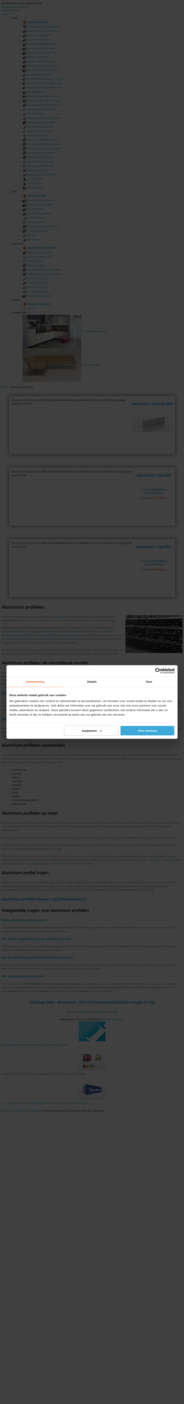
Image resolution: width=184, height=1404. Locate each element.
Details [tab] (92, 681)
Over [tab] (149, 681)
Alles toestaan (147, 730)
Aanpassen (92, 730)
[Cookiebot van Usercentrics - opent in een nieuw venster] (158, 671)
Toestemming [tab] (35, 681)
